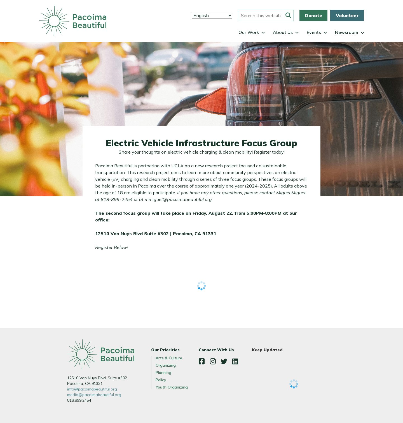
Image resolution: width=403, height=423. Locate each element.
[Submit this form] (288, 15)
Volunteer (347, 15)
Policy (161, 380)
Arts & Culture (169, 358)
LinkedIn (235, 361)
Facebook (201, 361)
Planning (163, 372)
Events (314, 32)
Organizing (166, 365)
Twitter (223, 361)
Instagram (212, 361)
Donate (313, 15)
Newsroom (346, 32)
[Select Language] (212, 15)
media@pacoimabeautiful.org (94, 394)
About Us (283, 32)
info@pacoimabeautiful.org (92, 389)
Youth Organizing (172, 387)
